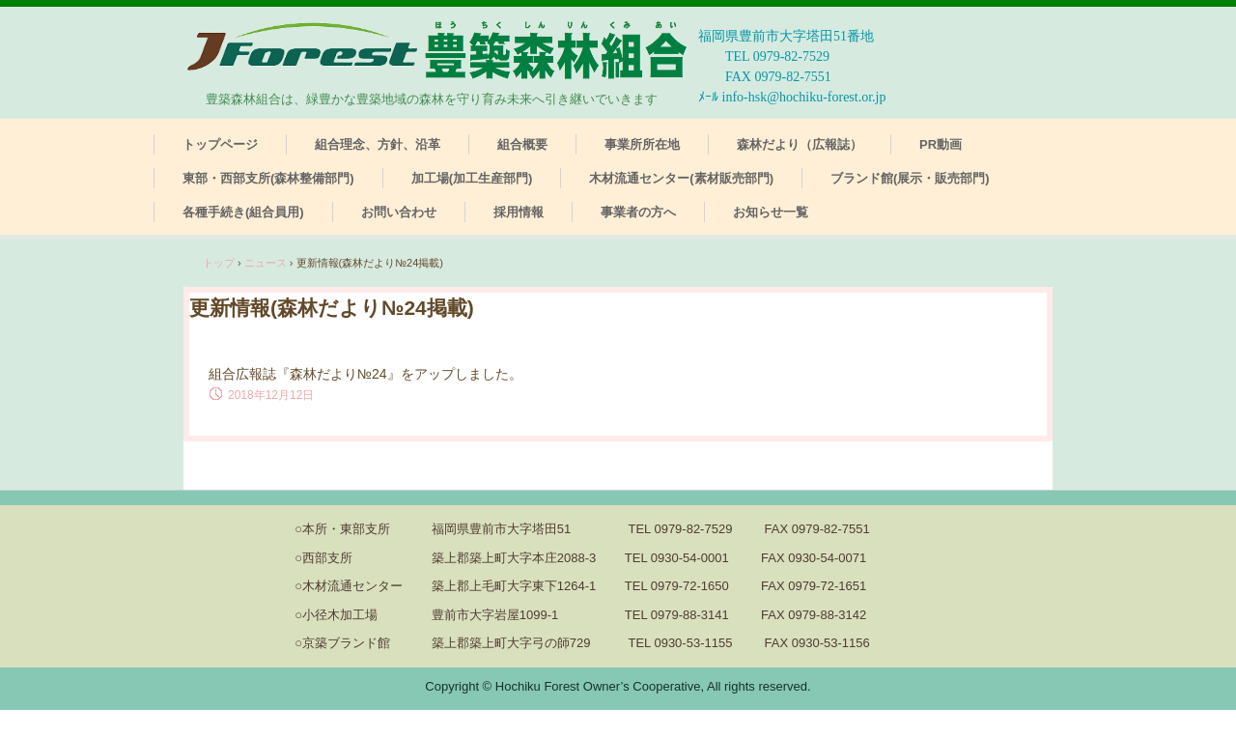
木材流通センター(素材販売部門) (681, 178)
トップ (219, 263)
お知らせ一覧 (770, 212)
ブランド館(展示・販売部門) (910, 178)
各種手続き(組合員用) (243, 212)
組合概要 (522, 144)
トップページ (220, 144)
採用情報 (518, 212)
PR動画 (940, 144)
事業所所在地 (642, 144)
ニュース (265, 263)
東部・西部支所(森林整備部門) (268, 178)
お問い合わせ (398, 212)
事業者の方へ (638, 212)
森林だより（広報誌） (799, 144)
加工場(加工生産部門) (472, 178)
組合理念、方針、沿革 (377, 144)
